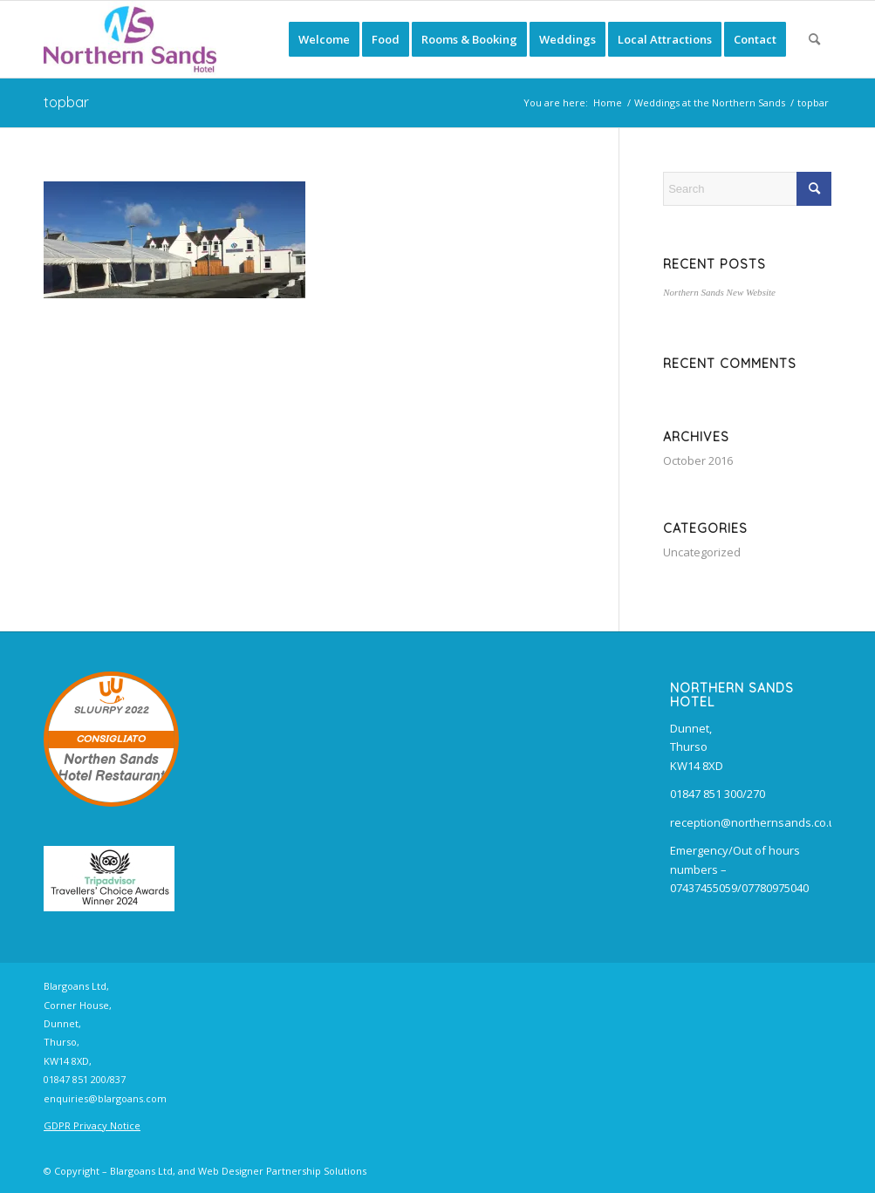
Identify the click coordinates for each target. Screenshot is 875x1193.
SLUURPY (98, 710)
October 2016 (698, 460)
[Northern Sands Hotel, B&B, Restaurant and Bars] (130, 39)
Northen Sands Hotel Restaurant (111, 768)
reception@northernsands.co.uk (756, 822)
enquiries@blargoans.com (105, 1098)
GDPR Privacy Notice (92, 1125)
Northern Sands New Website (719, 292)
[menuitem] (324, 39)
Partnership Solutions (316, 1170)
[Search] (814, 39)
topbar (66, 102)
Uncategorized (702, 552)
